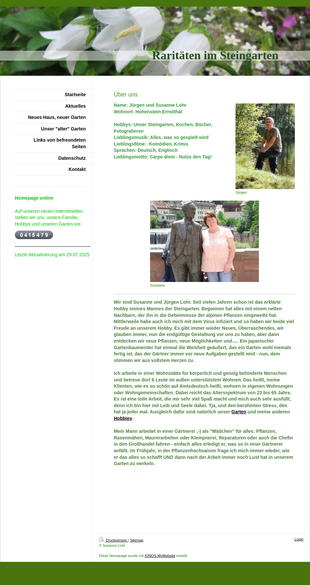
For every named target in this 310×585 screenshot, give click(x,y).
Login (298, 539)
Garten (239, 411)
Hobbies (123, 418)
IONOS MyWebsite (160, 556)
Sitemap (136, 540)
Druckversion (113, 540)
